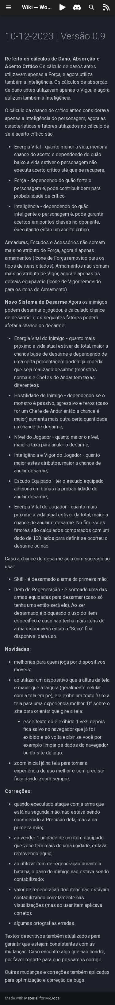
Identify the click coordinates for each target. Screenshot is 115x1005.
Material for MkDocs (42, 998)
